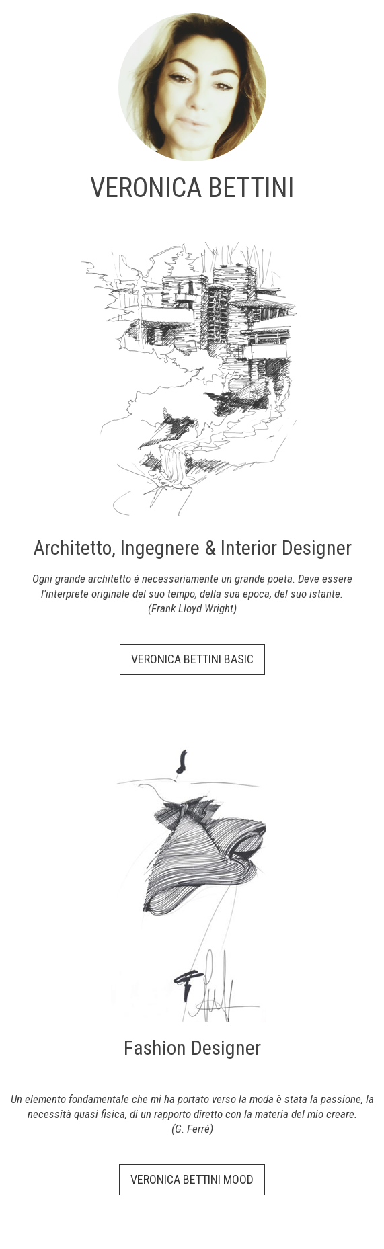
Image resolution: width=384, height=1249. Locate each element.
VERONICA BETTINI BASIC (192, 659)
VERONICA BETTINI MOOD (192, 1179)
